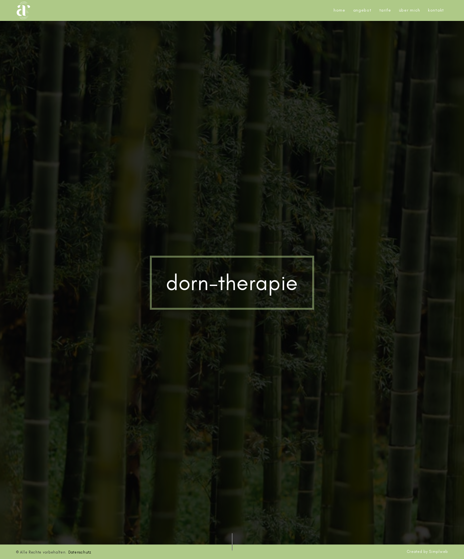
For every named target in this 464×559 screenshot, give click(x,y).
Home (339, 10)
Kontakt (436, 10)
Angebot (362, 10)
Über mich (409, 10)
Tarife (385, 10)
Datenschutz (79, 552)
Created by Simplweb (427, 551)
